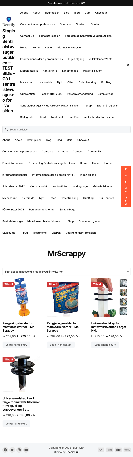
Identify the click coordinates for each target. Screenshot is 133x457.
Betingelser (52, 12)
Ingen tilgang (76, 59)
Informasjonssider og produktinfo (40, 59)
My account (27, 82)
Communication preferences (37, 24)
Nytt (59, 82)
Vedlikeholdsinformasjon (99, 117)
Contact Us (27, 35)
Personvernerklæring (80, 93)
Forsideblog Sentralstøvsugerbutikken (88, 35)
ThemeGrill (72, 452)
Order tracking (87, 82)
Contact (81, 24)
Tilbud (42, 117)
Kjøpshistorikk (29, 70)
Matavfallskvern (92, 70)
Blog (66, 12)
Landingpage (70, 70)
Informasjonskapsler (69, 47)
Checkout (101, 12)
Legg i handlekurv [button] (16, 344)
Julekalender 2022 (100, 59)
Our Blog (106, 82)
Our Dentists (28, 93)
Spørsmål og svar (107, 105)
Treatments (58, 117)
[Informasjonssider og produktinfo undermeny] (62, 59)
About (24, 12)
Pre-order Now (126, 186)
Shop (88, 105)
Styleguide (26, 117)
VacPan (74, 117)
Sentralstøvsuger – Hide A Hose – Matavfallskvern (50, 105)
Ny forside (46, 82)
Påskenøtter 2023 (51, 93)
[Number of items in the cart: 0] (127, 65)
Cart (87, 12)
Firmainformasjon (49, 35)
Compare (65, 24)
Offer (70, 82)
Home (23, 47)
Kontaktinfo (50, 70)
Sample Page (105, 93)
